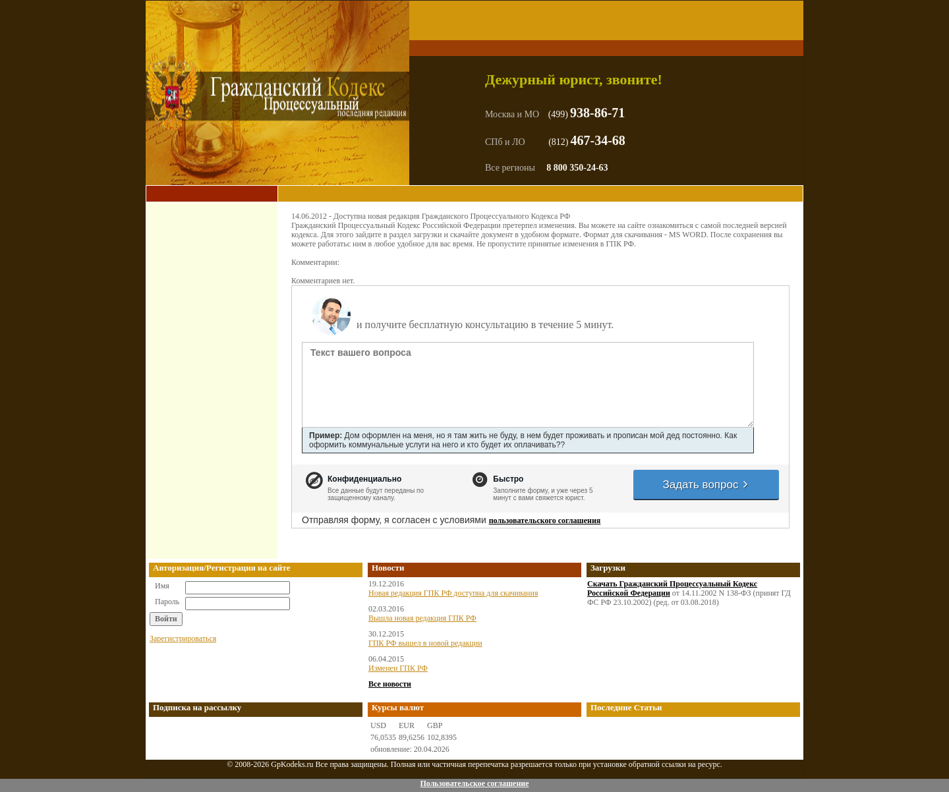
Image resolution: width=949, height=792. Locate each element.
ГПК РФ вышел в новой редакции (425, 643)
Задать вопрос (705, 484)
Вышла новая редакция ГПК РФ (422, 618)
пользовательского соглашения (545, 520)
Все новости (389, 684)
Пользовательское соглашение (474, 783)
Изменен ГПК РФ (398, 668)
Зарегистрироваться (183, 638)
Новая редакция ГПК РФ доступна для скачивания (453, 593)
